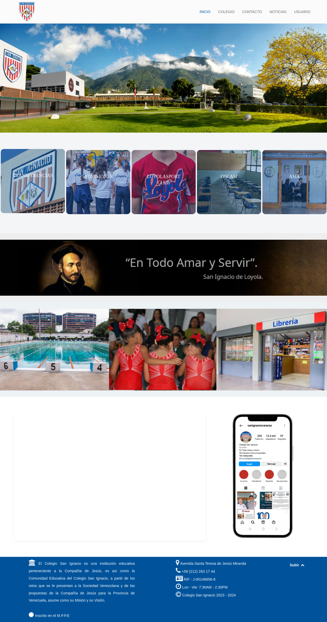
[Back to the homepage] (27, 12)
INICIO (205, 12)
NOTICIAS (278, 12)
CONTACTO (252, 12)
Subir (297, 565)
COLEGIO (226, 12)
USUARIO (302, 12)
